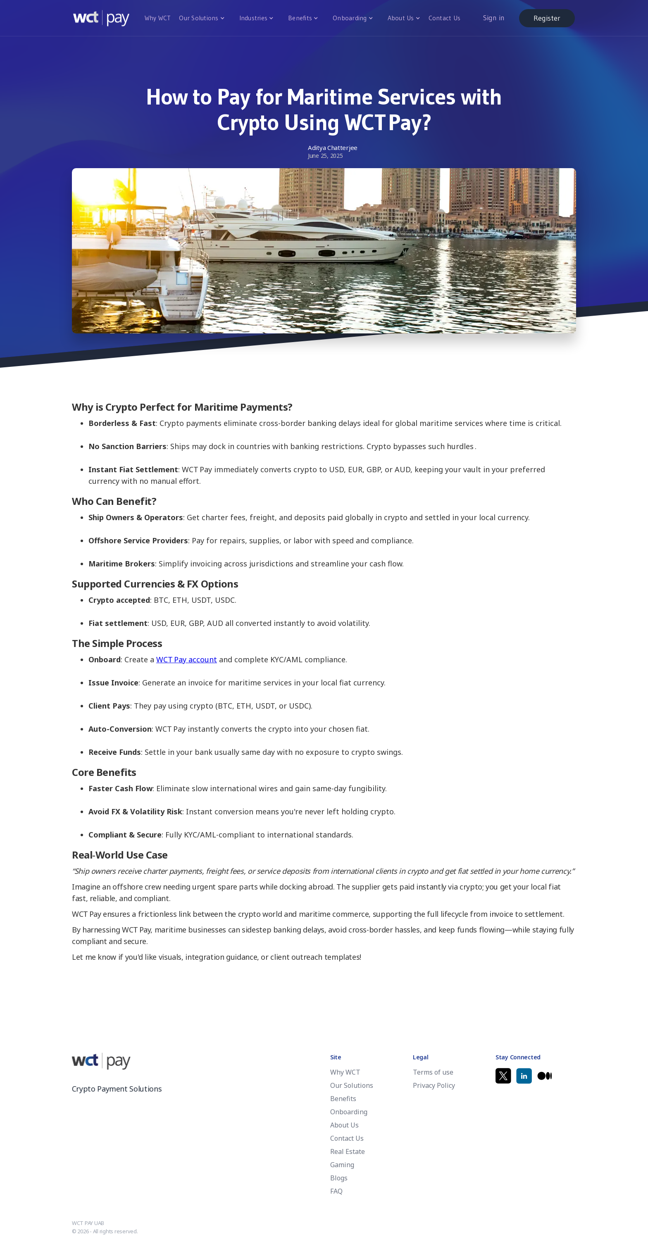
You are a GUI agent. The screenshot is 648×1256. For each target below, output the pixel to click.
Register (547, 18)
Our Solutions (198, 18)
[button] (201, 18)
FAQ (336, 1191)
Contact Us (445, 18)
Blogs (339, 1178)
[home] (101, 18)
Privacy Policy (434, 1085)
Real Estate (347, 1151)
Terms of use (433, 1072)
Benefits (300, 18)
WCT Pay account (186, 659)
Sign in (494, 17)
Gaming (342, 1165)
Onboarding (350, 18)
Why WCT (158, 18)
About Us (401, 18)
